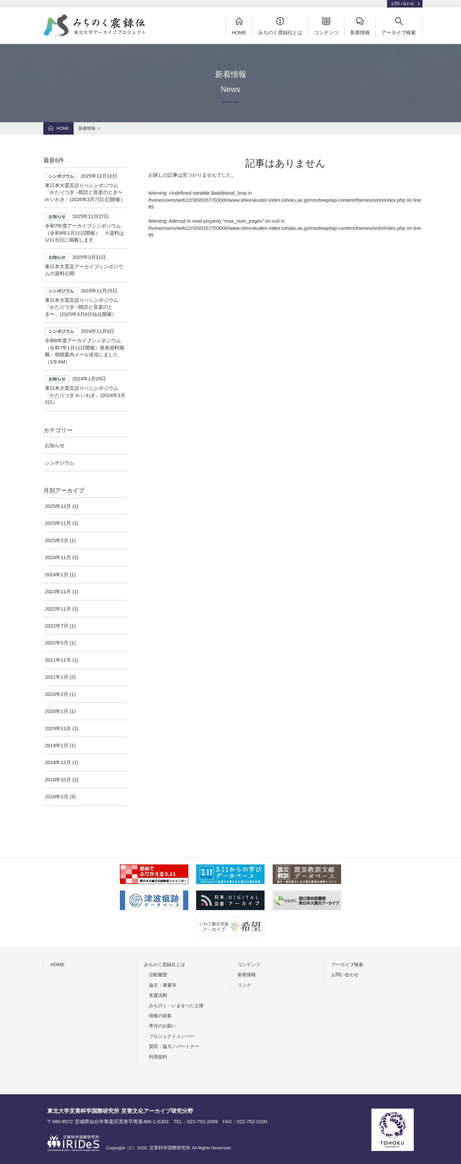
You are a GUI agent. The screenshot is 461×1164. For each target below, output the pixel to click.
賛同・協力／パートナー (174, 1046)
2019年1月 (56, 745)
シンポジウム (59, 462)
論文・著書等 (162, 985)
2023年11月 (58, 591)
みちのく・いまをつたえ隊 (176, 1005)
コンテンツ (326, 26)
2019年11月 (58, 728)
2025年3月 (56, 540)
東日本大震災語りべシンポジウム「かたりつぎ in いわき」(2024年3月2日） (85, 390)
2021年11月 (58, 660)
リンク (244, 985)
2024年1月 (56, 574)
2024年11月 (58, 557)
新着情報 (360, 26)
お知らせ (55, 445)
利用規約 (158, 1056)
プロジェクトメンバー (171, 1036)
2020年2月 (56, 694)
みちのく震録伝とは (280, 26)
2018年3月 (56, 796)
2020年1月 (56, 711)
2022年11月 (58, 608)
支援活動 (158, 995)
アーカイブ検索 (399, 26)
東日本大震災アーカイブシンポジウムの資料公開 (85, 265)
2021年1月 (56, 677)
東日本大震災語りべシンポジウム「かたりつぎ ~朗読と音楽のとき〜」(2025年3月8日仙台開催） (85, 302)
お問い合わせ (402, 3)
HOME (239, 26)
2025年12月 (58, 506)
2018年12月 (58, 762)
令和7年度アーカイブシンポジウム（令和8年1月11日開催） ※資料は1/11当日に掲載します (85, 228)
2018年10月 (58, 779)
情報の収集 (160, 1015)
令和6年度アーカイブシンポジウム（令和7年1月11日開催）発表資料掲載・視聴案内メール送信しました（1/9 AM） (85, 346)
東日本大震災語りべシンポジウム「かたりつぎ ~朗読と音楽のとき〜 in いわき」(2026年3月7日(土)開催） (85, 187)
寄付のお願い (162, 1025)
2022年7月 (56, 625)
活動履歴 (158, 974)
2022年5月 (56, 642)
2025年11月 (58, 523)
